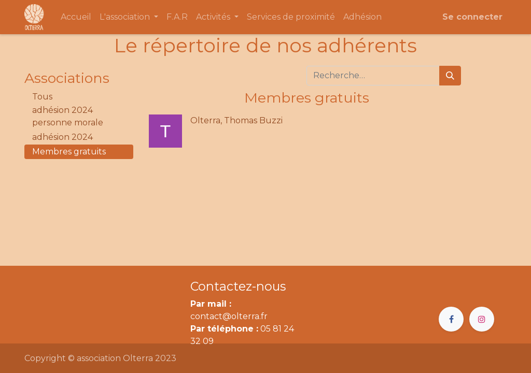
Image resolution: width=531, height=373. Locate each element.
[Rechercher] (450, 75)
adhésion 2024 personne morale (67, 116)
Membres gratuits (69, 151)
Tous (42, 97)
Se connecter (472, 17)
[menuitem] (76, 17)
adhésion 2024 (62, 137)
